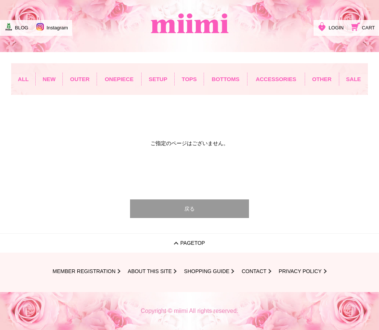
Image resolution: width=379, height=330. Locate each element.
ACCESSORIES (276, 79)
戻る (189, 209)
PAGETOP (192, 243)
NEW (49, 79)
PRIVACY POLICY (300, 271)
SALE (353, 79)
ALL (23, 79)
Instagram (52, 26)
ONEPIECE (119, 79)
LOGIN (330, 26)
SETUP (158, 79)
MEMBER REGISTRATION (83, 271)
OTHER (322, 79)
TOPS (189, 79)
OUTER (80, 79)
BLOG (16, 26)
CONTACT (254, 271)
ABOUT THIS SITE (150, 271)
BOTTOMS (226, 79)
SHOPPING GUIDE (206, 271)
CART (363, 26)
